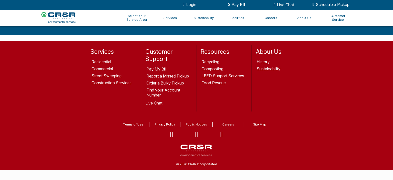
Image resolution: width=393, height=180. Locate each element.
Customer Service (338, 18)
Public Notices (196, 124)
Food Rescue (214, 82)
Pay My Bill (156, 69)
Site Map (259, 124)
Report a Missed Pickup (167, 76)
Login (188, 4)
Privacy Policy (165, 124)
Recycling (210, 61)
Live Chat (283, 4)
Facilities (237, 18)
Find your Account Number (163, 93)
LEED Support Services (223, 75)
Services (170, 18)
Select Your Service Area (137, 18)
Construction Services (111, 82)
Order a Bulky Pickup (165, 83)
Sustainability (204, 18)
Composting (212, 68)
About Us (304, 18)
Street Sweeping (106, 75)
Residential (101, 61)
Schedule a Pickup (330, 4)
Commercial (102, 68)
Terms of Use (133, 124)
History (263, 61)
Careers (271, 18)
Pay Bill (236, 4)
